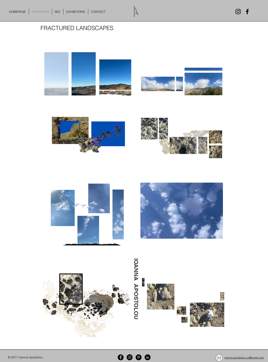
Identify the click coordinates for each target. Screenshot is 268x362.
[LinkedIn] (148, 357)
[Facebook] (247, 11)
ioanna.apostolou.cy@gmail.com (244, 357)
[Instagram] (238, 11)
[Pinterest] (139, 357)
